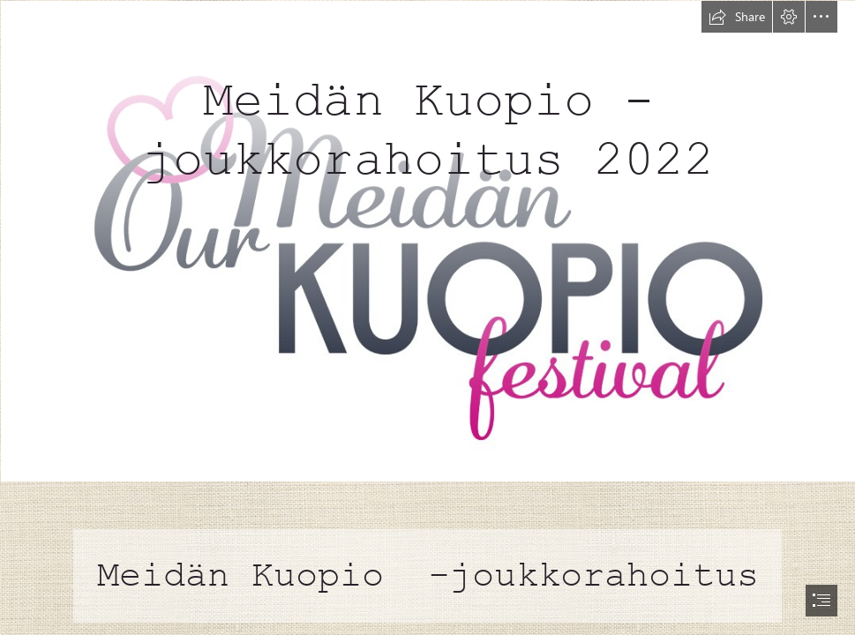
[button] (736, 17)
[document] (427, 317)
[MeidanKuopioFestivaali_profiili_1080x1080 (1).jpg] (427, 240)
